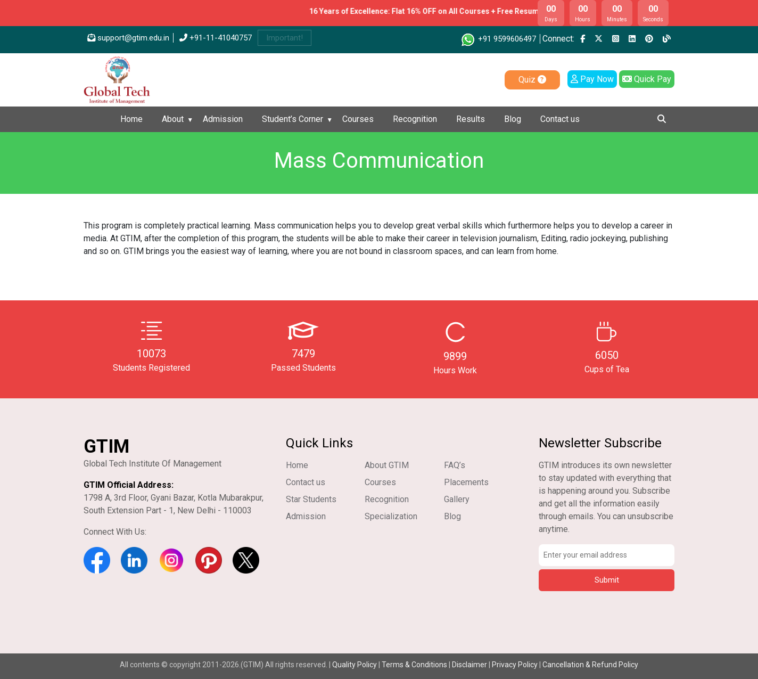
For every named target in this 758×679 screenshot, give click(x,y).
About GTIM (387, 465)
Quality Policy (355, 664)
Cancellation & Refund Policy (590, 664)
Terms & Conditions (414, 664)
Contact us (560, 119)
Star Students (311, 499)
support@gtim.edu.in (128, 38)
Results (470, 119)
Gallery (456, 499)
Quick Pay (646, 79)
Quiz (532, 80)
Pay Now (592, 79)
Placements (466, 482)
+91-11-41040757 (215, 38)
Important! (284, 38)
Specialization (391, 516)
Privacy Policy (515, 664)
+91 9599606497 (498, 39)
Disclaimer (469, 664)
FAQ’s (454, 465)
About (173, 119)
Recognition (415, 119)
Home (131, 119)
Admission (223, 119)
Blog (512, 119)
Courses (358, 119)
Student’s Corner (292, 119)
